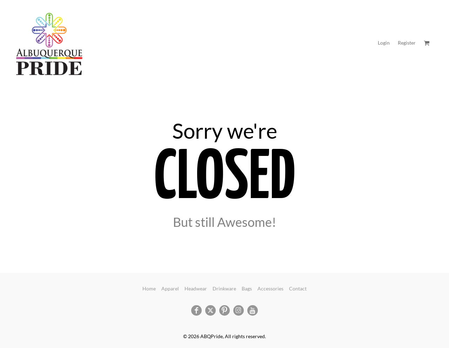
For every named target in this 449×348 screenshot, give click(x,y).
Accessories (270, 288)
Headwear (196, 288)
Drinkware (224, 288)
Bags (247, 288)
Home (149, 288)
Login (384, 43)
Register (407, 43)
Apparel (170, 288)
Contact (298, 288)
